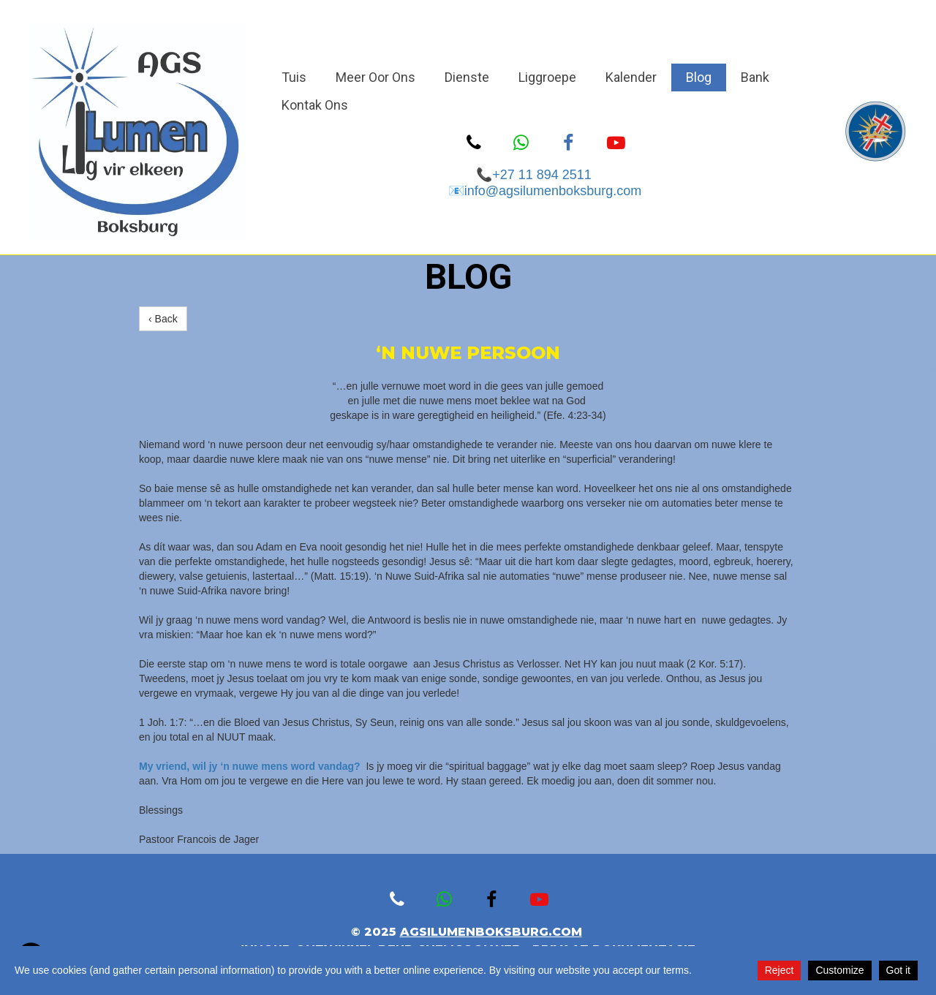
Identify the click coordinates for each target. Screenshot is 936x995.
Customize (839, 970)
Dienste (467, 77)
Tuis (294, 77)
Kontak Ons (315, 105)
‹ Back (163, 319)
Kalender (631, 77)
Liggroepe (547, 77)
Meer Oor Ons (375, 77)
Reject (779, 970)
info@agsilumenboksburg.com (552, 191)
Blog (699, 77)
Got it (898, 970)
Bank (755, 77)
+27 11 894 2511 (545, 174)
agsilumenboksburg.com (491, 932)
